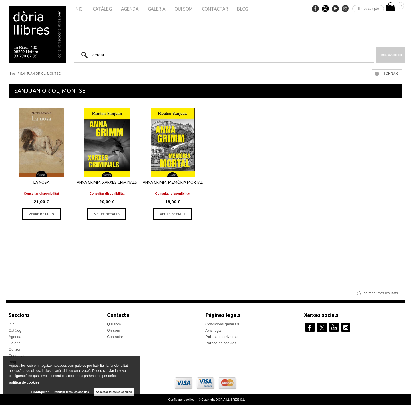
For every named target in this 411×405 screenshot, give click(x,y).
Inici (78, 8)
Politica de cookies (221, 343)
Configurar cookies (181, 399)
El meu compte (368, 8)
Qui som (183, 8)
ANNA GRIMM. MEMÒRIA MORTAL (173, 182)
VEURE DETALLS (41, 214)
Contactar (215, 8)
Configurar (40, 392)
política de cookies (24, 382)
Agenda (130, 8)
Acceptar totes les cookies (114, 392)
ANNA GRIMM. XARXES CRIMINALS (107, 182)
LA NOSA (41, 182)
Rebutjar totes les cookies (71, 392)
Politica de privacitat (222, 337)
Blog (242, 8)
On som (113, 330)
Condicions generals (222, 324)
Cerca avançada (391, 54)
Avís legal (213, 330)
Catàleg (102, 8)
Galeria (157, 8)
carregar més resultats (381, 293)
